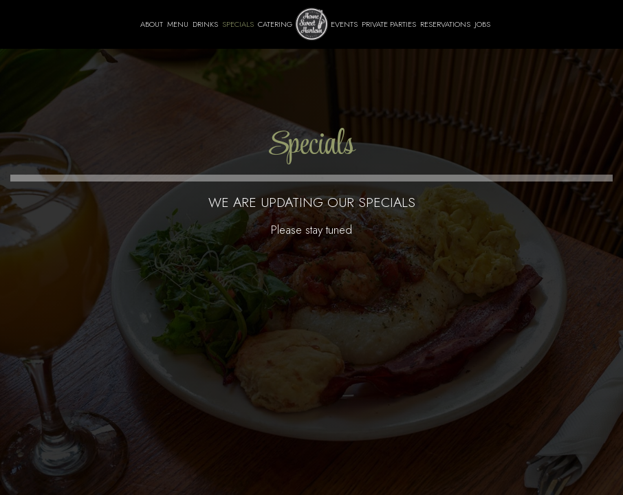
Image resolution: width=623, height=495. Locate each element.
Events (344, 24)
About (151, 24)
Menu (177, 24)
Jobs (482, 24)
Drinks (205, 24)
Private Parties (389, 24)
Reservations (445, 24)
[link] (311, 24)
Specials (238, 24)
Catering (275, 24)
